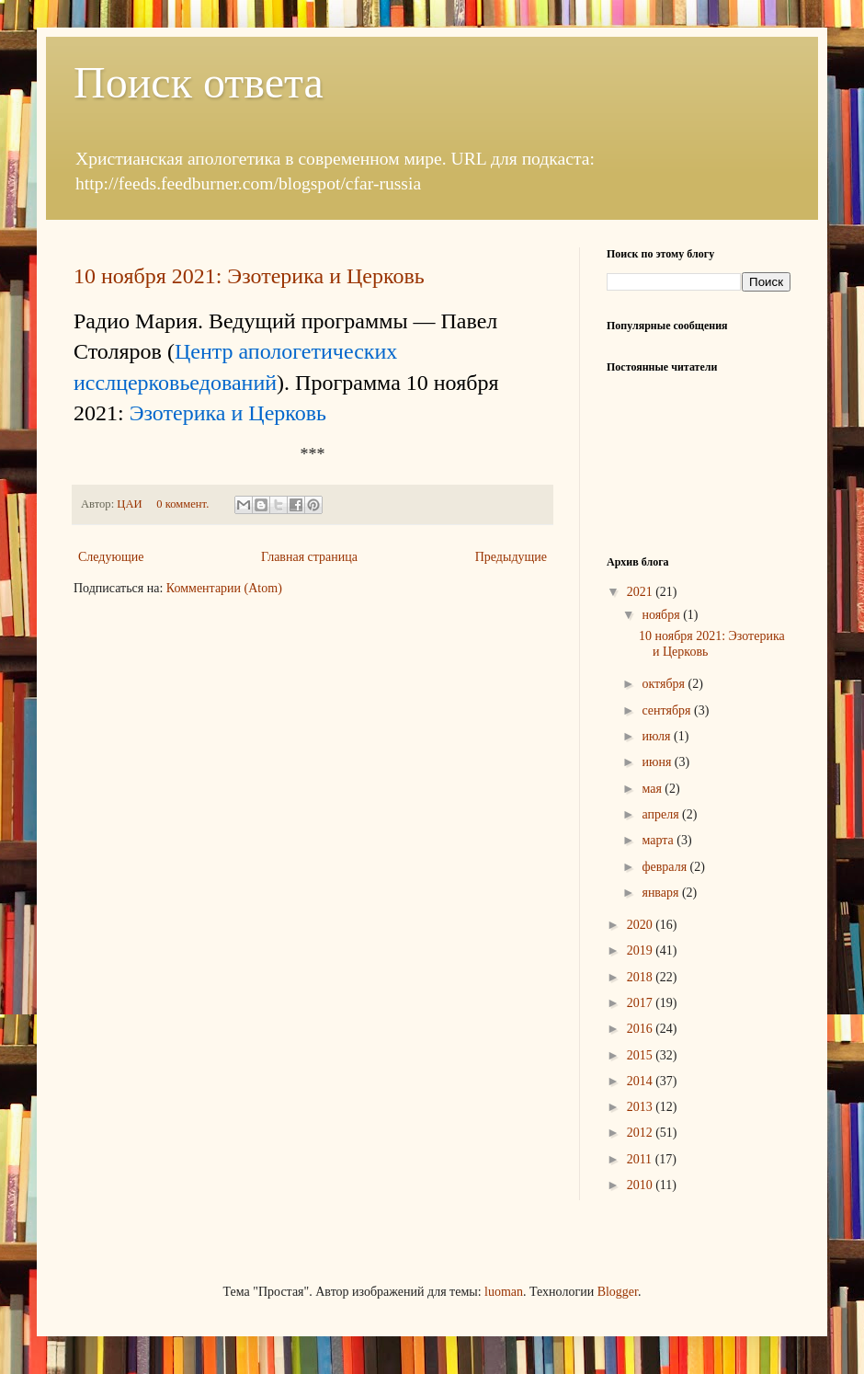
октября (665, 684)
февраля (665, 867)
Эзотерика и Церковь (228, 413)
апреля (662, 814)
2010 (641, 1185)
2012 (641, 1132)
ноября (662, 615)
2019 (641, 950)
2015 (641, 1055)
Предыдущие (511, 557)
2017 (641, 1003)
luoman (503, 1292)
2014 (641, 1081)
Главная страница (309, 557)
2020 (641, 925)
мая (653, 789)
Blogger (617, 1292)
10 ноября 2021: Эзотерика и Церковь (249, 276)
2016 (641, 1029)
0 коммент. (182, 504)
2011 (641, 1159)
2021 (641, 592)
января (662, 892)
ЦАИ (130, 504)
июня (658, 762)
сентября (668, 710)
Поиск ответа (199, 82)
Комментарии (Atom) (224, 588)
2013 (641, 1107)
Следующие (110, 557)
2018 (641, 977)
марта (659, 840)
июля (658, 736)
